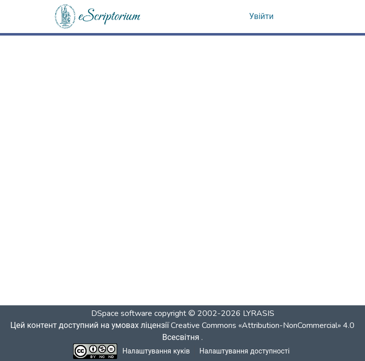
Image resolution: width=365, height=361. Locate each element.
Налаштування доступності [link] (244, 351)
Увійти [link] (261, 16)
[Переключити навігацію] (298, 16)
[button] (98, 16)
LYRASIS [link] (258, 313)
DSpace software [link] (121, 313)
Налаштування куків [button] (156, 351)
